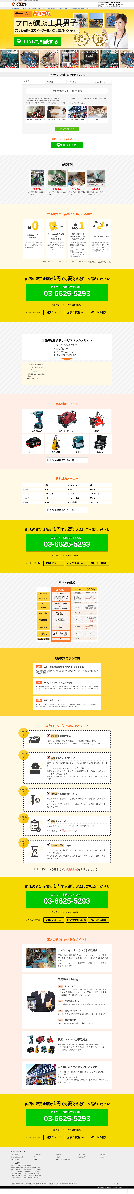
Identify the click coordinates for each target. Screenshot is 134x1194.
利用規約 (58, 1157)
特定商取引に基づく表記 (17, 1157)
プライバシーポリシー (39, 1157)
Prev (30, 182)
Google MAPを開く (33, 371)
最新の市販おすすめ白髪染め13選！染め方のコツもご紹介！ (26, 1167)
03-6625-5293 (113, 2)
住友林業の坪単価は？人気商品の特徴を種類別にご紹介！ (25, 1177)
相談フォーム (54, 312)
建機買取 (26, 0)
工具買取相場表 (82, 1157)
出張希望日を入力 (67, 129)
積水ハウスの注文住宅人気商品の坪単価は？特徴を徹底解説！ (26, 1175)
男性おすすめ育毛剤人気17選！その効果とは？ (23, 1165)
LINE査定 (36, 1159)
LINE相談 (98, 312)
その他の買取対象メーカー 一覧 (62, 510)
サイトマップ (59, 1154)
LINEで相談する (39, 41)
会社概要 (102, 1154)
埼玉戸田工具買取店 (16, 1159)
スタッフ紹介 (81, 1154)
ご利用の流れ (14, 1154)
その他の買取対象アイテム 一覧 (62, 460)
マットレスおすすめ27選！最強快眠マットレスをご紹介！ (25, 1171)
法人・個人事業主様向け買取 (63, 1159)
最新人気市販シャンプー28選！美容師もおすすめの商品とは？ (27, 1169)
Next (103, 182)
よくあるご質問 (37, 1154)
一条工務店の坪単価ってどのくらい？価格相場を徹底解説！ (26, 1173)
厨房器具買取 (35, 0)
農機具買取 (30, 0)
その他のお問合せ (98, 82)
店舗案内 (102, 1157)
